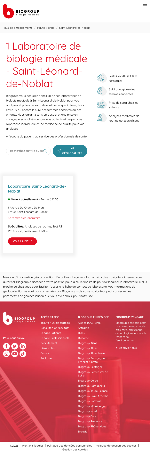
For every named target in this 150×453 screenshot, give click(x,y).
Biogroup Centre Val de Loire (93, 373)
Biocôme (83, 338)
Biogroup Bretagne (90, 367)
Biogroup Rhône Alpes (92, 426)
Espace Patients (51, 333)
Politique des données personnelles (69, 445)
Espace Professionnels (55, 338)
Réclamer (47, 358)
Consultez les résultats (55, 328)
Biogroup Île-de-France (93, 391)
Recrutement (49, 343)
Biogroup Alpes (88, 348)
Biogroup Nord (87, 411)
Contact (46, 353)
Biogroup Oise (87, 416)
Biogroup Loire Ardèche (93, 396)
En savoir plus (128, 348)
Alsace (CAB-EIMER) (90, 323)
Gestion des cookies (75, 449)
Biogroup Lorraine (89, 401)
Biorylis (82, 431)
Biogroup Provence (90, 421)
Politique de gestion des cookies (116, 445)
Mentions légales (32, 445)
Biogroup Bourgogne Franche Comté (91, 360)
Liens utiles (48, 348)
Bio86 (81, 333)
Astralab (83, 328)
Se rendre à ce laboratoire (24, 218)
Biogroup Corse (88, 380)
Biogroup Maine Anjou (92, 406)
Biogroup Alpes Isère (91, 353)
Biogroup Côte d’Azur (91, 386)
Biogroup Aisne (87, 343)
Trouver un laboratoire (55, 323)
